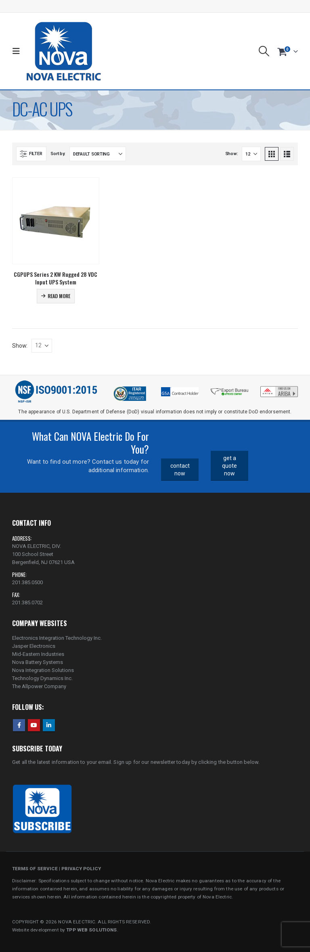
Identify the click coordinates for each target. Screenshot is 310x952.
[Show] (251, 154)
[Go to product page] (56, 221)
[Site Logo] (63, 51)
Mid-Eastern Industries (38, 654)
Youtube (34, 725)
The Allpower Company (39, 686)
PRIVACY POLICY (81, 868)
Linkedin (49, 725)
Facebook (19, 725)
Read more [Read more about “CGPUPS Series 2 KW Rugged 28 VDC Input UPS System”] (59, 295)
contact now (180, 470)
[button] (18, 51)
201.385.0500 (27, 582)
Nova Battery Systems (37, 662)
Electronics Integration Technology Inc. (57, 638)
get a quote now (229, 465)
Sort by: (57, 153)
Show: (231, 153)
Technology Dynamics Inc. (42, 678)
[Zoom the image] (279, 388)
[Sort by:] (97, 154)
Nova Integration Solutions (43, 670)
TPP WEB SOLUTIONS (91, 930)
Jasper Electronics (33, 646)
